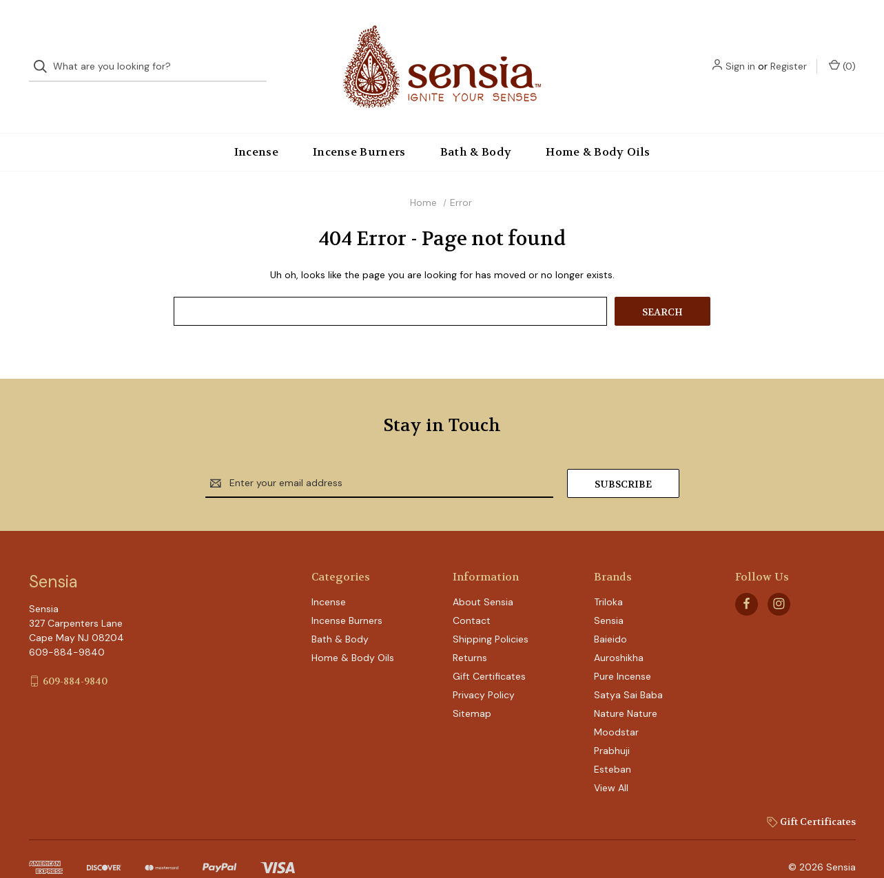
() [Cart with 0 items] (842, 54)
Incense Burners (359, 129)
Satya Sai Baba (628, 672)
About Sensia (483, 579)
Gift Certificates (489, 653)
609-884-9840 (75, 657)
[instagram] (779, 581)
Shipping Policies (490, 616)
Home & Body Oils (598, 129)
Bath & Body (476, 129)
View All (611, 765)
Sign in (740, 55)
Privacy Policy (484, 672)
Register (788, 55)
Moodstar (616, 709)
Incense (256, 129)
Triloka (608, 579)
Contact (472, 598)
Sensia (609, 598)
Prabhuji (612, 728)
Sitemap (472, 690)
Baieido (610, 616)
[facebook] (746, 581)
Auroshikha (619, 635)
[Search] (44, 55)
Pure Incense (622, 653)
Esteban (612, 746)
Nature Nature (625, 690)
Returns (470, 635)
